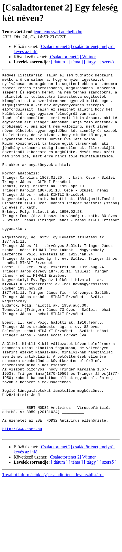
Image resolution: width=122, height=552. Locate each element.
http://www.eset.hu (22, 500)
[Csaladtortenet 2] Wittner (72, 56)
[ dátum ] (59, 61)
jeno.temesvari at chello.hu (58, 31)
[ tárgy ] (91, 61)
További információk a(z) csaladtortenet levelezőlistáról (53, 547)
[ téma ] (76, 61)
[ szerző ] (108, 61)
